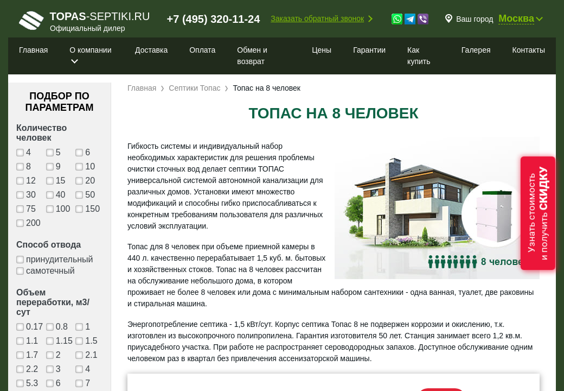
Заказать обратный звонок (317, 18)
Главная (33, 50)
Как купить (418, 56)
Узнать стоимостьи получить (538, 213)
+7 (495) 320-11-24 (213, 19)
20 (90, 180)
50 (90, 194)
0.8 (62, 326)
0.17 (34, 326)
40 (61, 194)
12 (31, 180)
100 (63, 208)
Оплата (202, 50)
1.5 (91, 340)
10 (90, 166)
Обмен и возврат (252, 56)
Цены (321, 50)
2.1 (91, 355)
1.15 (64, 340)
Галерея (476, 50)
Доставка (151, 50)
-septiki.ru (84, 21)
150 (92, 208)
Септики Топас (194, 88)
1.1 (32, 340)
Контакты (528, 50)
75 (31, 208)
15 (61, 180)
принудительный (59, 259)
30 (31, 194)
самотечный (50, 270)
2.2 (32, 369)
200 (33, 223)
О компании (90, 50)
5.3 (32, 383)
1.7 (32, 355)
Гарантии (369, 50)
